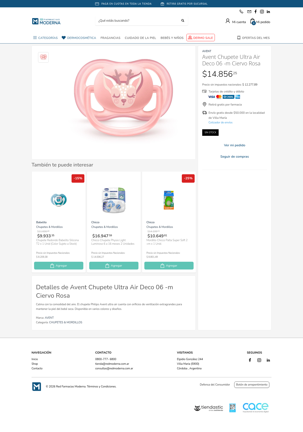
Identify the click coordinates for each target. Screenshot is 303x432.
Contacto (37, 368)
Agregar (58, 265)
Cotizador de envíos (221, 122)
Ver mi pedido (234, 145)
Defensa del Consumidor (215, 385)
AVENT (49, 318)
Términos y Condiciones (101, 386)
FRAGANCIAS (110, 38)
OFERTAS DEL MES (256, 38)
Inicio (35, 359)
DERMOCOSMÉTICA (81, 38)
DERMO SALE (203, 38)
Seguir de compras (234, 156)
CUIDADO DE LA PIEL (140, 38)
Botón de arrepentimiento (251, 385)
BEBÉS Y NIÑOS (172, 38)
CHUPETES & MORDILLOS (65, 322)
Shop (35, 364)
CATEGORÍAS (48, 38)
